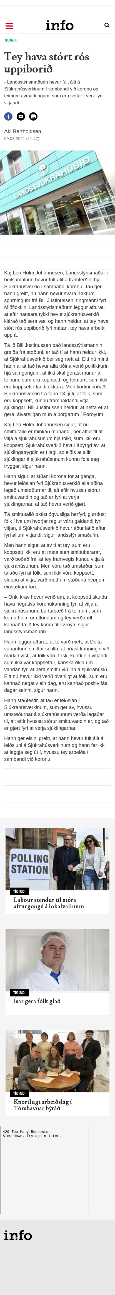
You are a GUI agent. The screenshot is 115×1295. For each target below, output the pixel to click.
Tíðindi (10, 40)
